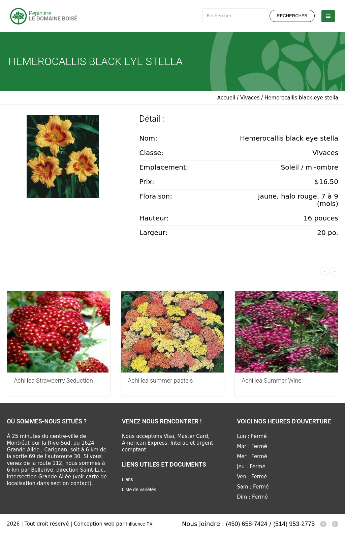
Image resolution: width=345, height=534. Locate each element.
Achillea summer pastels (160, 380)
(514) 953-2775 (294, 524)
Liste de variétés (139, 489)
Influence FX (139, 524)
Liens (127, 479)
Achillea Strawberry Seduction (53, 380)
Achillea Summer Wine (271, 380)
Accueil (226, 98)
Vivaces (249, 98)
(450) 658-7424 (247, 524)
